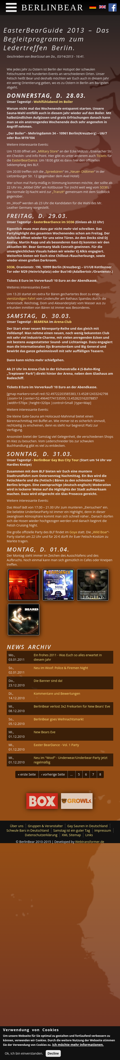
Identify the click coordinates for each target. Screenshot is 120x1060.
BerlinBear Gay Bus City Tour (56, 460)
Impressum (102, 830)
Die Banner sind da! (48, 681)
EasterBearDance (24, 160)
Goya (73, 532)
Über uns (16, 826)
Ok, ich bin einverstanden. (24, 1055)
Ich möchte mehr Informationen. (78, 1046)
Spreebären (54, 171)
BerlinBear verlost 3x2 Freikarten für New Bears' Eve (72, 706)
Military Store (48, 151)
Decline (53, 1055)
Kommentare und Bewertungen (57, 693)
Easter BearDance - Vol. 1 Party (56, 745)
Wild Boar (100, 532)
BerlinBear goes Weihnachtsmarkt (59, 719)
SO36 (104, 187)
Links (89, 835)
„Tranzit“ (58, 192)
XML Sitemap (71, 835)
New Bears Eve (44, 732)
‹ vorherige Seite (53, 774)
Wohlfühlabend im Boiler (53, 102)
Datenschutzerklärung (41, 835)
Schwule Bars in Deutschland (28, 830)
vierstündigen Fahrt (21, 298)
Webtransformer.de (89, 842)
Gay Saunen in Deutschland (87, 826)
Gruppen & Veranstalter (45, 826)
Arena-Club (63, 322)
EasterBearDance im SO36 (53, 222)
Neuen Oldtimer (82, 171)
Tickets (102, 156)
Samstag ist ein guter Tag (71, 830)
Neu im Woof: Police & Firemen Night (61, 668)
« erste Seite (27, 774)
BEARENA (40, 322)
